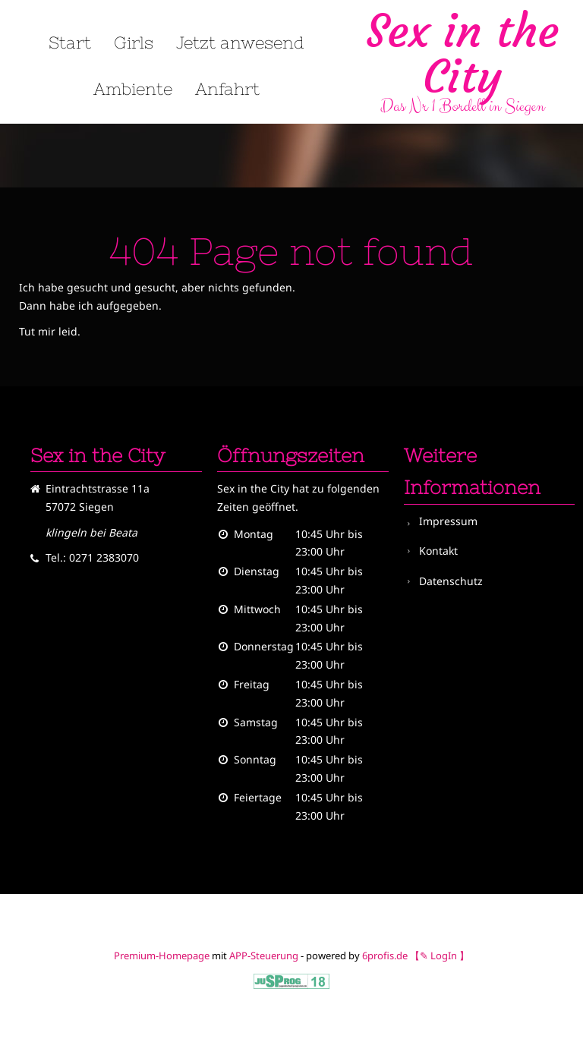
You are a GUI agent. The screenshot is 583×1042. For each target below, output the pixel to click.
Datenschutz (451, 581)
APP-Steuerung (263, 955)
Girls (133, 43)
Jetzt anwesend (240, 43)
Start (70, 43)
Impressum (448, 521)
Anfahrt (227, 89)
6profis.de (385, 955)
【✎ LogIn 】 (439, 955)
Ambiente (132, 89)
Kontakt (438, 550)
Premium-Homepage (162, 955)
